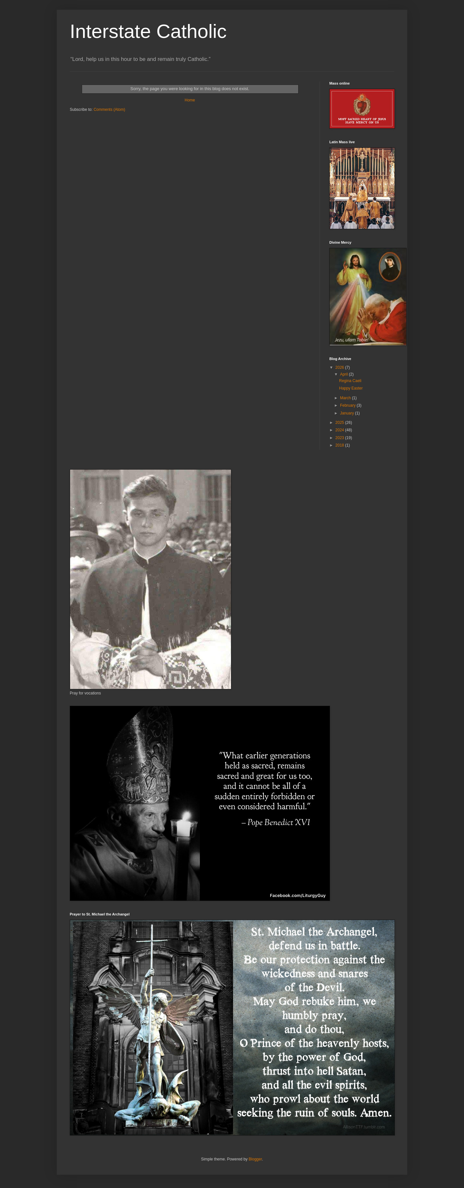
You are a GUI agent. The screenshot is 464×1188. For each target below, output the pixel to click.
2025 (340, 422)
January (347, 413)
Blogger (255, 1159)
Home (190, 100)
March (346, 398)
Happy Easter (351, 388)
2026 (340, 367)
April (344, 374)
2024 (340, 430)
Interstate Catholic (148, 31)
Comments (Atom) (109, 109)
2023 (340, 438)
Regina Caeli (350, 381)
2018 (340, 445)
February (348, 405)
